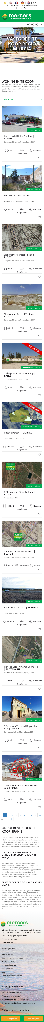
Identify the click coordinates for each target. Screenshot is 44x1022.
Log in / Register (23, 8)
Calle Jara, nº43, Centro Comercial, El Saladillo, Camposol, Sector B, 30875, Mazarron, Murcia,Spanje (21, 931)
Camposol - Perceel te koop (19, 552)
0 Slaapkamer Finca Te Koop (19, 374)
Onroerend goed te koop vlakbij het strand (18, 1003)
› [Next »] (15, 819)
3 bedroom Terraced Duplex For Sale (21, 727)
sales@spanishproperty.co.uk (18, 936)
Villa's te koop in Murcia (11, 996)
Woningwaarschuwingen (29, 5)
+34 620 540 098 (10, 939)
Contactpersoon (10, 1019)
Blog (3, 972)
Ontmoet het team (9, 965)
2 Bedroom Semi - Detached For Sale (21, 786)
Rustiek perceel (19, 432)
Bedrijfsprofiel (7, 954)
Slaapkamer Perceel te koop (20, 256)
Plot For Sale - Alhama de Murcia (21, 668)
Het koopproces (8, 961)
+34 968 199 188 (10, 942)
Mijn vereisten (14, 5)
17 (11, 819)
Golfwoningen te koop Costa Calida (15, 999)
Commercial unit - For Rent (19, 137)
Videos (4, 979)
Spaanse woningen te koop (12, 958)
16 (6, 819)
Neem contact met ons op (12, 976)
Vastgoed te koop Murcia (11, 992)
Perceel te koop (18, 195)
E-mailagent (33, 1019)
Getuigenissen (7, 968)
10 (40, 815)
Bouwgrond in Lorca (21, 607)
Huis (12, 57)
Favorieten (37, 3)
